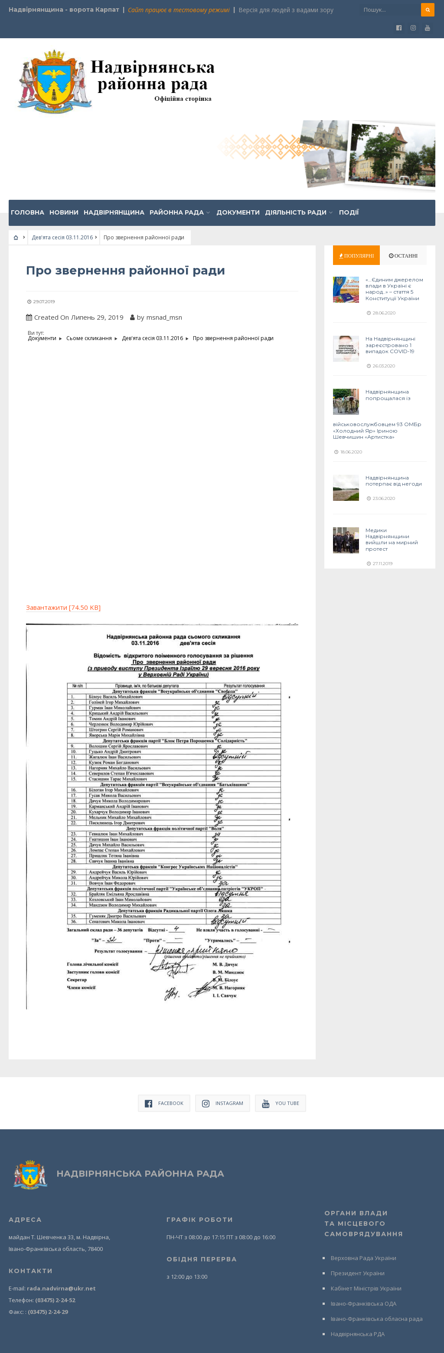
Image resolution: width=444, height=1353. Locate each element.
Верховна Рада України (363, 1177)
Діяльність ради (295, 132)
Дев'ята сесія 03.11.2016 (62, 157)
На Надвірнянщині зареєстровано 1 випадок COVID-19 (390, 264)
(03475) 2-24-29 (48, 1231)
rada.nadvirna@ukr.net (61, 1207)
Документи (238, 132)
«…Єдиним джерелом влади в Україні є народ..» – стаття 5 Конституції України (394, 208)
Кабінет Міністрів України (366, 1207)
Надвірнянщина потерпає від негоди (394, 400)
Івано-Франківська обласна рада (377, 1238)
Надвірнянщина (114, 132)
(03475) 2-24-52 (55, 1219)
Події (349, 132)
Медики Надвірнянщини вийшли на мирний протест (392, 458)
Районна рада (177, 132)
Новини (63, 132)
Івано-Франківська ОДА (363, 1223)
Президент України (358, 1192)
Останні (403, 175)
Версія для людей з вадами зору (285, 10)
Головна (27, 132)
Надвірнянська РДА (358, 1253)
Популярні (356, 175)
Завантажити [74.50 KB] (63, 526)
